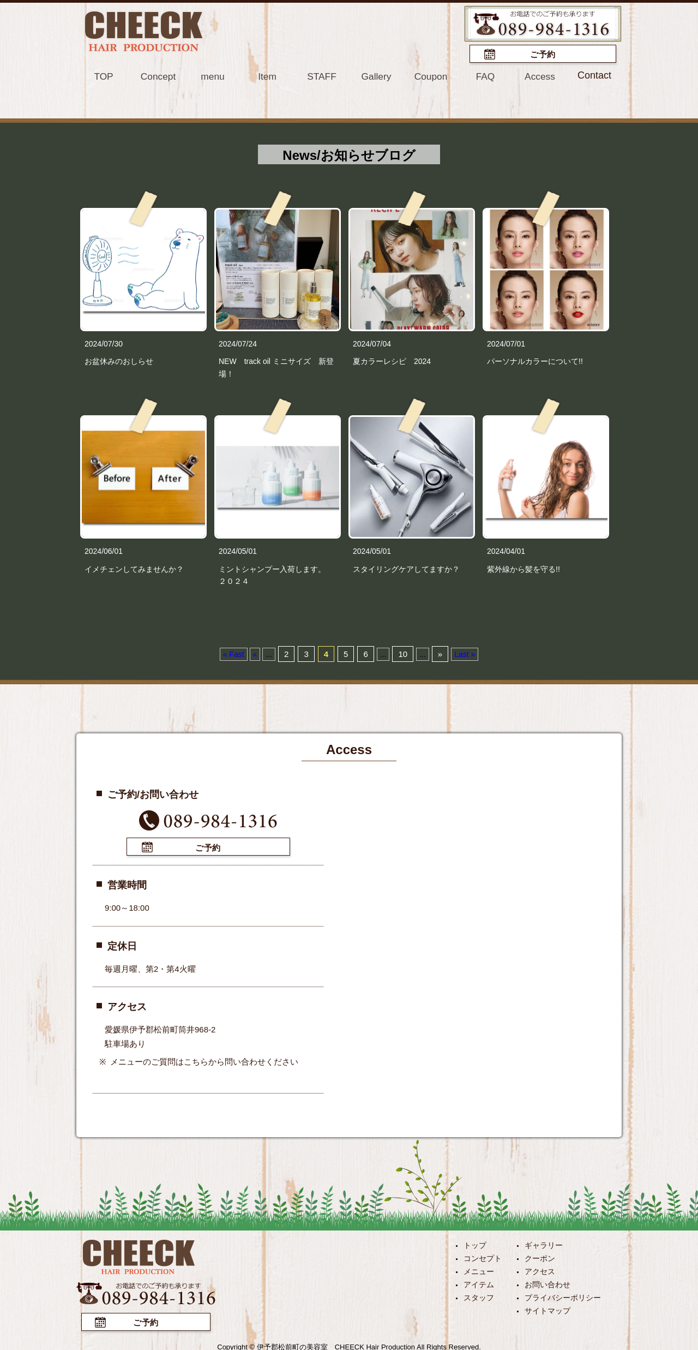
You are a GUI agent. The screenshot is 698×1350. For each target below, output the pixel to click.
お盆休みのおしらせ (119, 360)
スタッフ (479, 1295)
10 (402, 653)
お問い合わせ (547, 1282)
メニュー (479, 1269)
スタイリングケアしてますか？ (406, 568)
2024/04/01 (506, 550)
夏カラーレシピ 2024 (395, 360)
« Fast (233, 653)
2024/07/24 (238, 342)
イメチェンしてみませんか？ (134, 568)
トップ (475, 1243)
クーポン (540, 1256)
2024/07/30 (104, 342)
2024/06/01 (104, 550)
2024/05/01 (238, 550)
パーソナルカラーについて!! (535, 360)
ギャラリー (544, 1243)
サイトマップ (547, 1308)
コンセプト (483, 1256)
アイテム (479, 1282)
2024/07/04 (372, 342)
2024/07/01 (506, 342)
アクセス (540, 1269)
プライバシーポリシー (563, 1295)
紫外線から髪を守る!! (523, 568)
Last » (464, 653)
